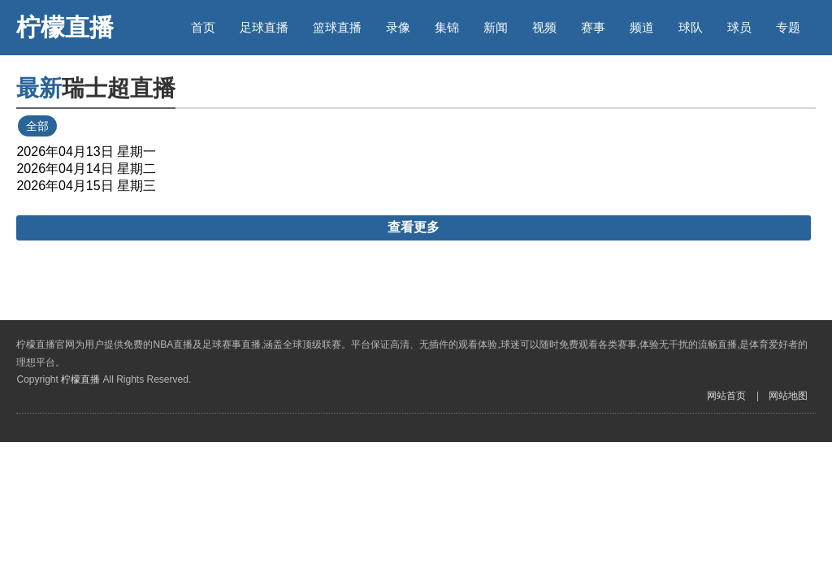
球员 (739, 27)
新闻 (495, 27)
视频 (544, 27)
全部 (37, 125)
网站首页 (726, 395)
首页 (203, 27)
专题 (788, 27)
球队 (690, 27)
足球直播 (264, 27)
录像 (398, 27)
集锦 (447, 27)
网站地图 (788, 395)
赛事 (593, 27)
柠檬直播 (65, 27)
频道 (642, 27)
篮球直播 (337, 27)
